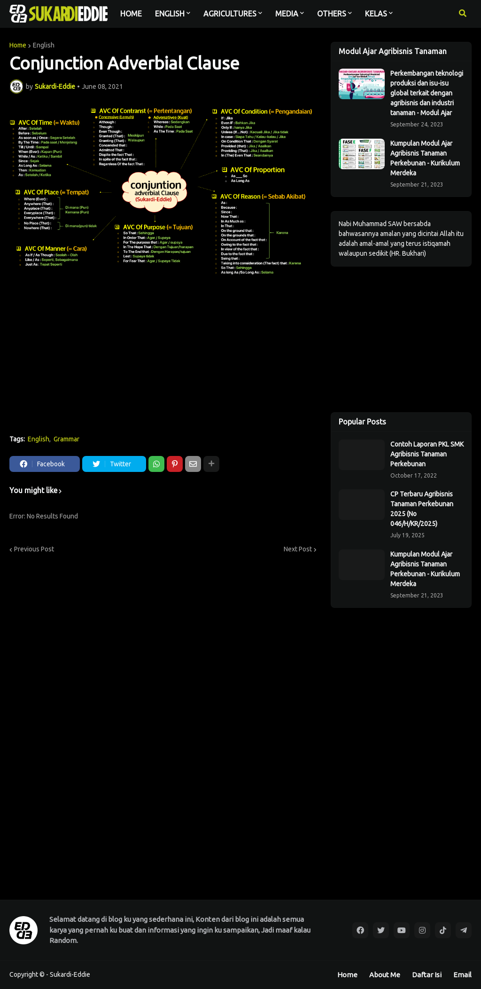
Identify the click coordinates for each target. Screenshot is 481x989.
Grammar (66, 439)
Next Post (298, 549)
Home (17, 45)
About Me (384, 975)
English (43, 45)
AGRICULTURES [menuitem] (229, 13)
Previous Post (34, 549)
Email (462, 975)
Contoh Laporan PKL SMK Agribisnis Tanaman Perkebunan (427, 454)
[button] (463, 14)
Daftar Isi (427, 975)
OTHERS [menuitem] (331, 13)
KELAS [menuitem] (376, 13)
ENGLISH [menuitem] (170, 13)
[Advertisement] (163, 357)
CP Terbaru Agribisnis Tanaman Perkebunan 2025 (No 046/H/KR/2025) (421, 508)
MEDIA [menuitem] (286, 13)
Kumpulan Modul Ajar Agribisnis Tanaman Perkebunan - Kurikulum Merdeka (425, 158)
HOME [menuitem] (131, 13)
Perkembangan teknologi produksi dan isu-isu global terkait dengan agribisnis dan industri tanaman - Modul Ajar (426, 93)
